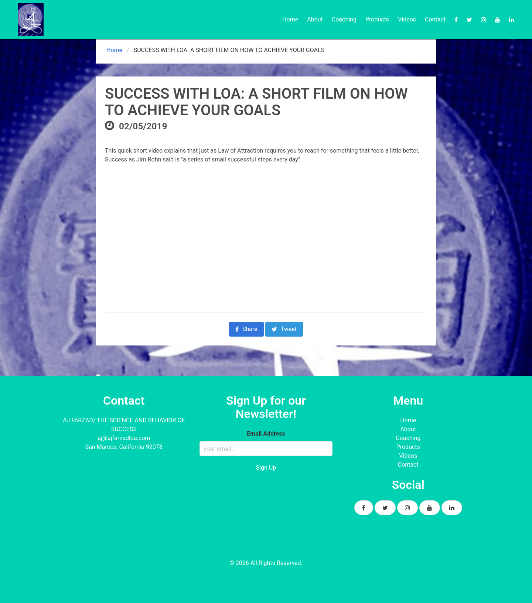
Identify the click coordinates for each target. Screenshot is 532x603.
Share (246, 329)
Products (377, 19)
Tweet (284, 329)
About (315, 19)
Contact (435, 19)
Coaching (344, 19)
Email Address (266, 433)
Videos (407, 19)
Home (290, 19)
